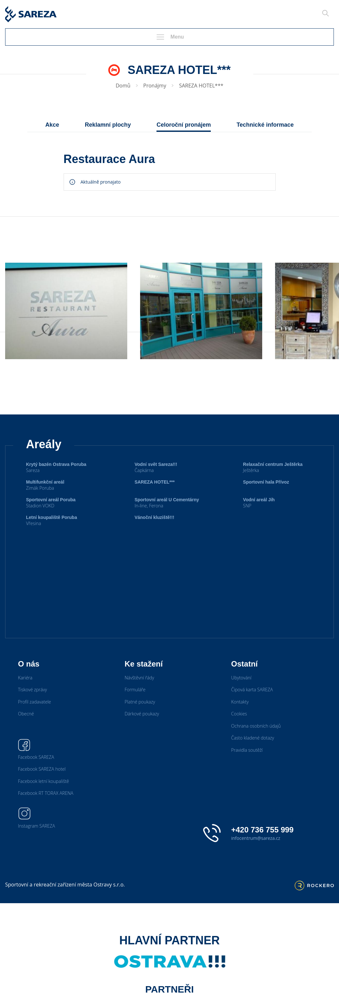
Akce (52, 125)
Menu (169, 37)
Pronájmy (154, 85)
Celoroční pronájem (183, 125)
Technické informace (265, 125)
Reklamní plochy (108, 125)
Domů (123, 85)
